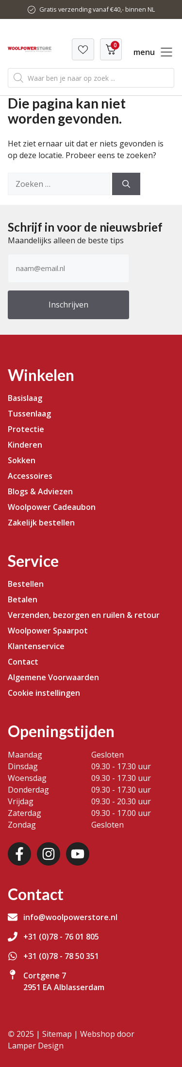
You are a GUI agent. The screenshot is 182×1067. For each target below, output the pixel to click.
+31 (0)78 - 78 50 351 (61, 956)
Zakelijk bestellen (41, 522)
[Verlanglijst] (83, 49)
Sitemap (57, 1034)
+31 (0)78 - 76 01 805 (61, 936)
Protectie (26, 429)
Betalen (22, 599)
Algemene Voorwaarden (53, 677)
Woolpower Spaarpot (48, 630)
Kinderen (25, 444)
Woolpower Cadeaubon (52, 507)
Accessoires (30, 475)
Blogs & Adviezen (40, 491)
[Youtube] (77, 854)
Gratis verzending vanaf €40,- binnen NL (97, 9)
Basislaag (25, 398)
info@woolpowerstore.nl (70, 917)
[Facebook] (19, 854)
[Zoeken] (126, 184)
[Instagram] (48, 854)
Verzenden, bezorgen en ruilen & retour (84, 615)
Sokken (21, 460)
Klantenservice (36, 646)
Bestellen (26, 584)
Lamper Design (36, 1045)
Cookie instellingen (44, 692)
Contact (23, 661)
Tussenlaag (29, 413)
